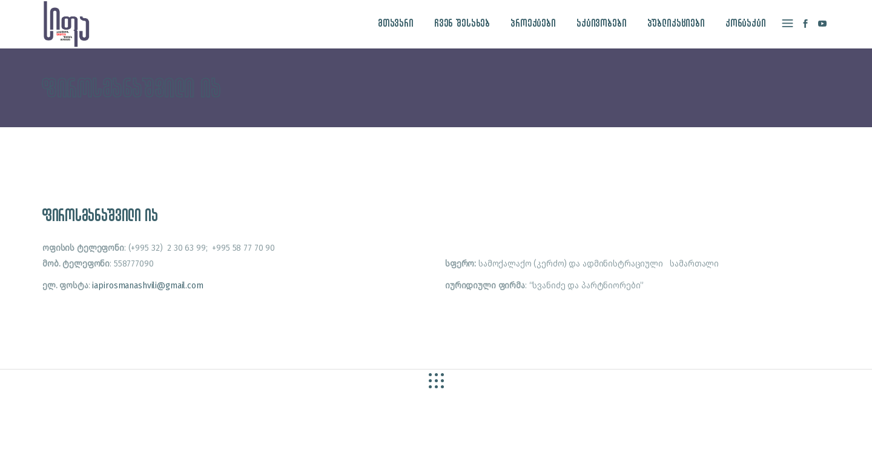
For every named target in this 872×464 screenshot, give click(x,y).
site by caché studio (628, 441)
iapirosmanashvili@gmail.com (147, 285)
